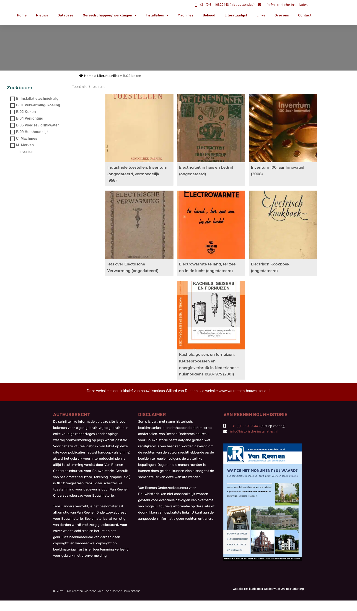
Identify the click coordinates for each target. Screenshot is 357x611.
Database (65, 15)
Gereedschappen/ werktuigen (109, 15)
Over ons (281, 15)
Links (260, 15)
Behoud (209, 15)
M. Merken (25, 145)
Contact (304, 15)
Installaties (157, 15)
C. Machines (26, 138)
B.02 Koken (26, 112)
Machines (185, 15)
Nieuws (42, 15)
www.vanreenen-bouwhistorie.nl (244, 400)
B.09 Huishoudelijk (32, 132)
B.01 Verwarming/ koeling (38, 105)
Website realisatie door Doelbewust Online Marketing (268, 599)
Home (22, 15)
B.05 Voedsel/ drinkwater (37, 125)
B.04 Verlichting (29, 119)
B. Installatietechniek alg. (38, 98)
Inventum (26, 152)
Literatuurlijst (236, 15)
